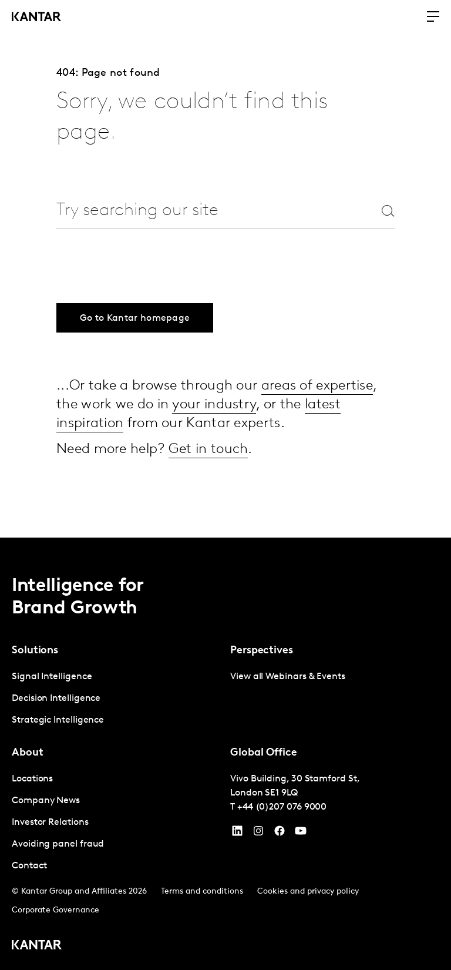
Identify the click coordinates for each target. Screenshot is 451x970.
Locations (32, 779)
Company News (46, 800)
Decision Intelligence (56, 698)
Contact (29, 866)
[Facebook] (279, 834)
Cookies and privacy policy (308, 891)
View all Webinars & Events (287, 677)
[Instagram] (258, 834)
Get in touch (208, 449)
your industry (214, 405)
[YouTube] (237, 834)
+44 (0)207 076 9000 (282, 807)
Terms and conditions (202, 891)
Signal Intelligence (52, 677)
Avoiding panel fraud (58, 844)
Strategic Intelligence (58, 720)
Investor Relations (50, 822)
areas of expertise (317, 386)
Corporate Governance (55, 910)
